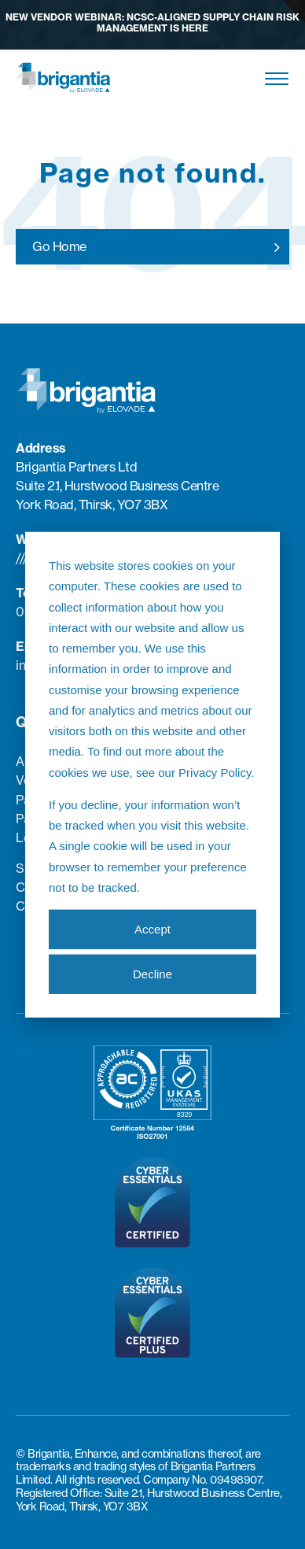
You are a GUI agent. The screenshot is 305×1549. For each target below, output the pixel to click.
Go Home (59, 246)
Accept (152, 928)
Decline (152, 973)
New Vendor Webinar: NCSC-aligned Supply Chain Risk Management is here (152, 22)
